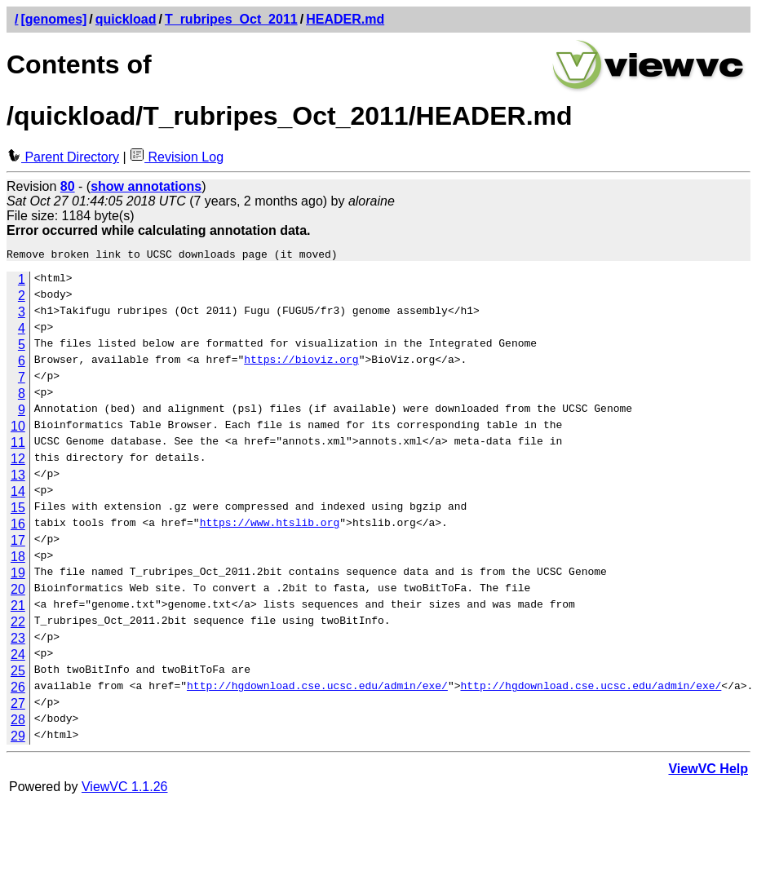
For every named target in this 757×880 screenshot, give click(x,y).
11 (18, 445)
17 (18, 543)
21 (18, 608)
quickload (126, 19)
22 (18, 624)
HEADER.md (345, 19)
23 (18, 641)
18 (18, 559)
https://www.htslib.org (270, 527)
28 (18, 722)
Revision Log (177, 157)
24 (18, 657)
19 (18, 575)
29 (18, 738)
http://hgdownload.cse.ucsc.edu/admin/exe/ (317, 690)
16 (18, 526)
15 (18, 510)
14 (18, 494)
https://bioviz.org (301, 363)
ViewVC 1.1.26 (125, 789)
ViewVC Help (708, 771)
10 (18, 429)
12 (18, 461)
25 (18, 673)
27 (18, 706)
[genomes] (53, 19)
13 (18, 477)
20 (18, 592)
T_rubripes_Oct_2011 (231, 19)
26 (18, 689)
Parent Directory (63, 157)
